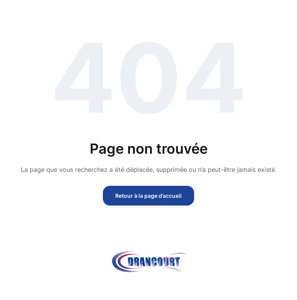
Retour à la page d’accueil (148, 195)
